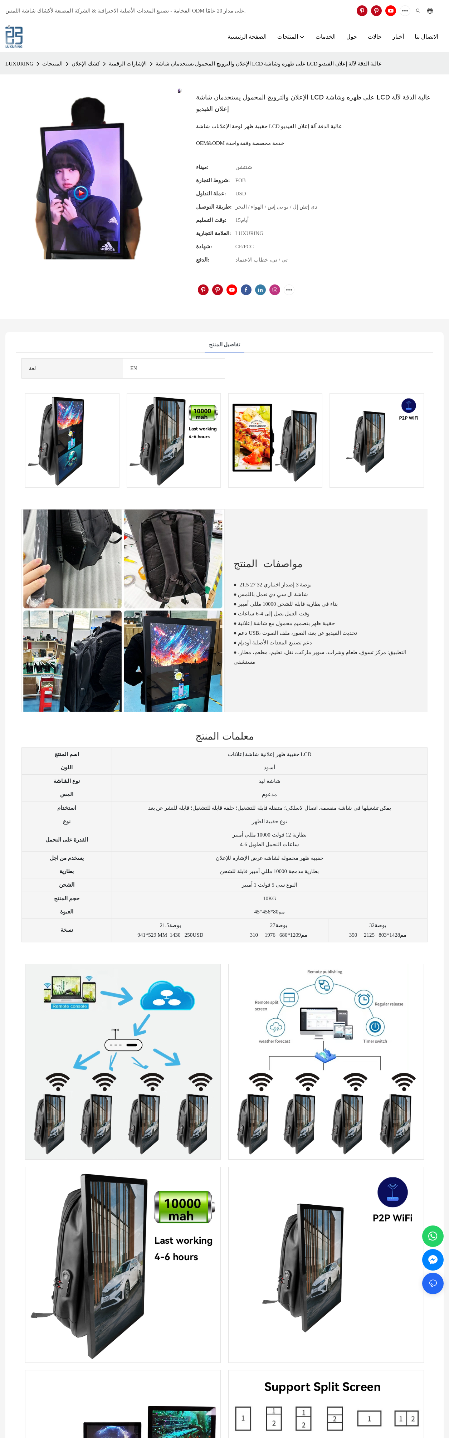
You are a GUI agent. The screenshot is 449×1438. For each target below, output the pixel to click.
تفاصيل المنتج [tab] (224, 344)
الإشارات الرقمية (128, 64)
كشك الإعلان (86, 64)
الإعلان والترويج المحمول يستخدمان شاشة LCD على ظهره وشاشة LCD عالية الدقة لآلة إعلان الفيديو (269, 64)
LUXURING (19, 64)
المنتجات (52, 64)
